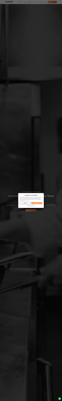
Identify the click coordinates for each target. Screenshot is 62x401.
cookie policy (27, 200)
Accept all (37, 203)
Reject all (25, 203)
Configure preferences (31, 205)
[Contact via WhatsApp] (59, 398)
